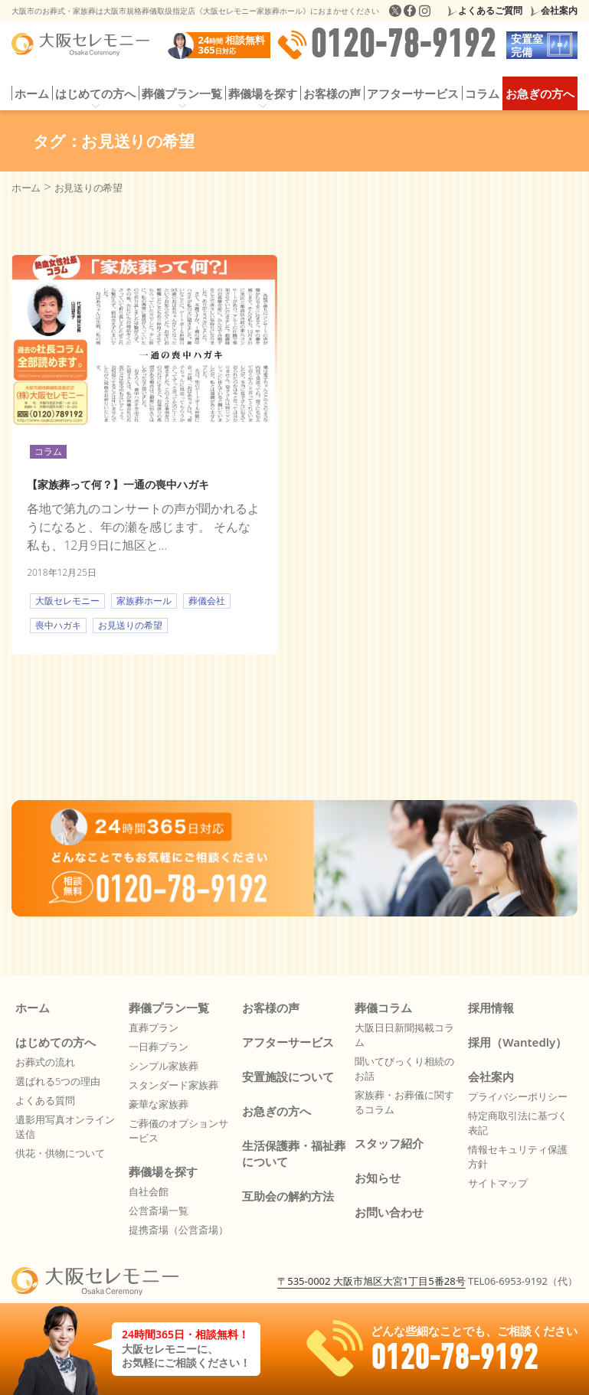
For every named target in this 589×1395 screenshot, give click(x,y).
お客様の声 (332, 93)
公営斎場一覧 (158, 1210)
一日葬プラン (158, 1047)
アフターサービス (413, 93)
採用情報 (491, 1007)
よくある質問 (45, 1100)
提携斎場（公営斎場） (178, 1230)
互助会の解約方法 (288, 1196)
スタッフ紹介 (389, 1143)
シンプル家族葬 (163, 1066)
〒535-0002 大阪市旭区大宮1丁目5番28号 (371, 1281)
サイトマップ (498, 1183)
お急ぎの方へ (540, 93)
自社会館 (149, 1191)
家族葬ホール (144, 600)
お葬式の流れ (45, 1062)
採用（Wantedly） (517, 1042)
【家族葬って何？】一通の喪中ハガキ (118, 484)
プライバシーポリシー (518, 1096)
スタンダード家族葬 (173, 1085)
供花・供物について (60, 1153)
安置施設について (288, 1076)
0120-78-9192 (386, 45)
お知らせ (378, 1177)
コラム (482, 93)
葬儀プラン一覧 (182, 93)
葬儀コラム (383, 1007)
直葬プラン (153, 1027)
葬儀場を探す (262, 93)
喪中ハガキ (58, 625)
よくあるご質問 (490, 10)
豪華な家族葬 (158, 1104)
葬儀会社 (206, 600)
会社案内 (559, 10)
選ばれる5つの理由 (57, 1081)
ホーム (32, 93)
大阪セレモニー (67, 600)
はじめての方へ (95, 93)
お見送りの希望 (130, 625)
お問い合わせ (389, 1212)
